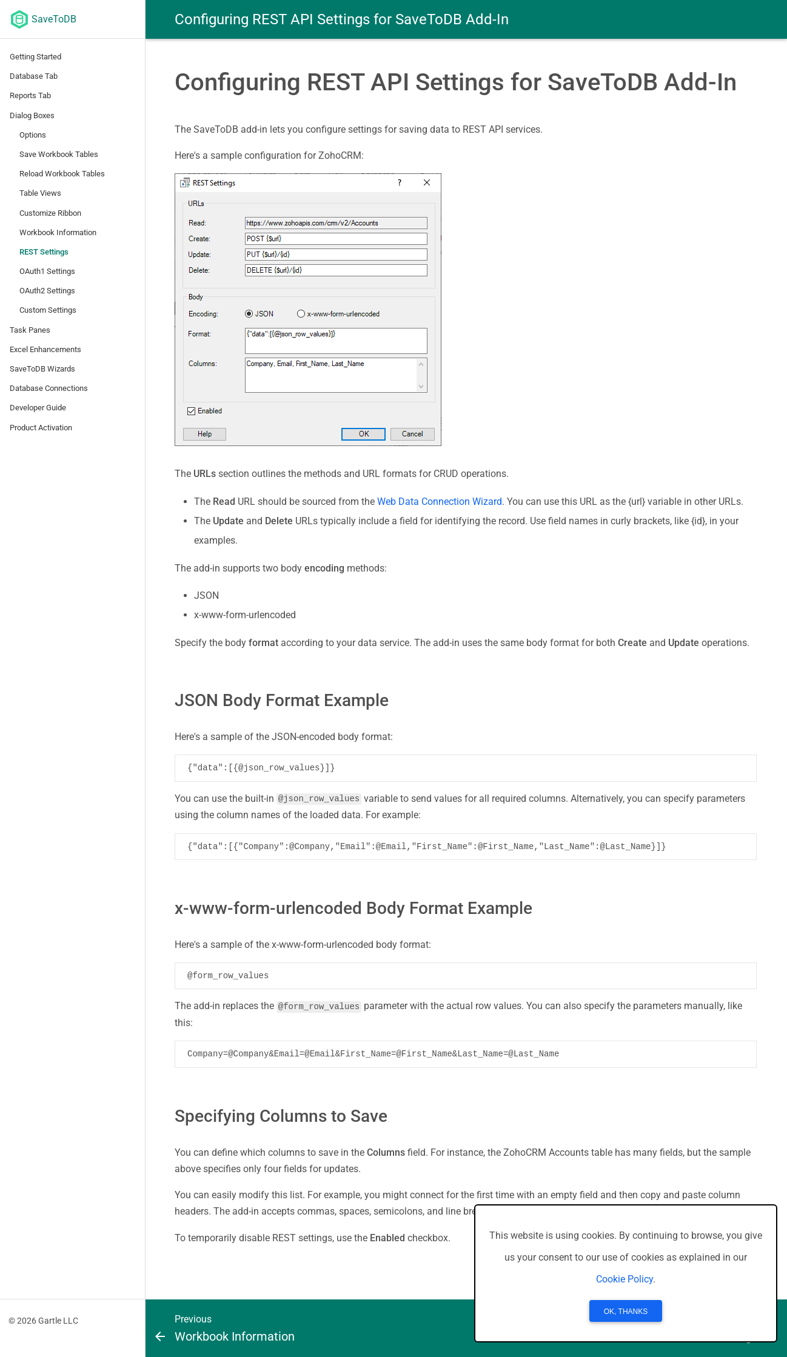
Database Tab (34, 76)
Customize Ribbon (50, 213)
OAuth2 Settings (47, 290)
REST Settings (44, 251)
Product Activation (41, 427)
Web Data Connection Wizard (439, 501)
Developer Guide (38, 407)
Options (32, 134)
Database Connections (49, 388)
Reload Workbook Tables (62, 173)
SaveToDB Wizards (42, 368)
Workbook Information (57, 232)
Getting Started (35, 56)
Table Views (40, 193)
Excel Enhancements (45, 349)
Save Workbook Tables (58, 154)
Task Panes (30, 330)
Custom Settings (47, 310)
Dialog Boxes (32, 115)
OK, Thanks (626, 1311)
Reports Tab (30, 95)
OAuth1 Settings (47, 271)
